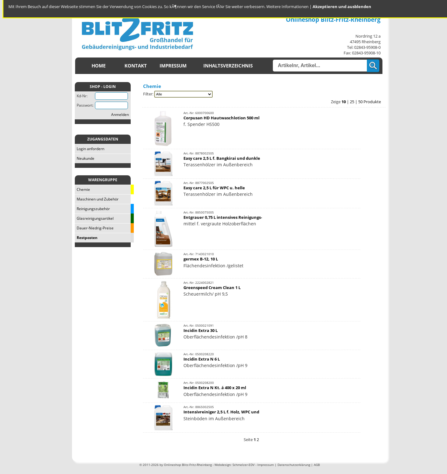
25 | (354, 101)
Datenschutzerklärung (294, 464)
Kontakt (135, 65)
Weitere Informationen (287, 6)
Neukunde (84, 158)
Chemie (82, 189)
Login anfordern (89, 148)
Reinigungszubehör (92, 208)
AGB (317, 464)
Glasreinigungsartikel (94, 218)
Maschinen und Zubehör (97, 199)
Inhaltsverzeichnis (228, 65)
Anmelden (120, 114)
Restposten (86, 237)
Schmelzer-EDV (244, 464)
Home (99, 65)
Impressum (173, 65)
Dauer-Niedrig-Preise (94, 228)
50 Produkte (369, 101)
